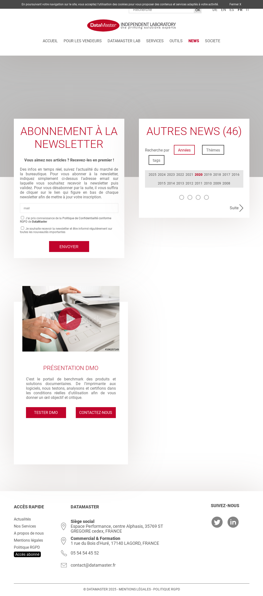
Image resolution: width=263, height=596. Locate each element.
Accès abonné (27, 554)
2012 (189, 183)
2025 (152, 174)
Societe (212, 41)
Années (184, 150)
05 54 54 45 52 (85, 552)
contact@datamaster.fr (93, 565)
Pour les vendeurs (83, 41)
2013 (180, 183)
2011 (199, 183)
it (247, 9)
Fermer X (235, 4)
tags (156, 160)
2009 (217, 183)
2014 (171, 183)
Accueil (50, 41)
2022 (180, 174)
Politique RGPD (27, 547)
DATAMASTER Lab (124, 41)
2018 (217, 174)
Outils (176, 41)
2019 (208, 174)
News (193, 41)
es (231, 9)
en (223, 9)
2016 (235, 174)
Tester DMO (46, 412)
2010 (208, 183)
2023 (171, 174)
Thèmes (213, 150)
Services (155, 41)
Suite (234, 208)
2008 (226, 183)
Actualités (22, 519)
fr (240, 9)
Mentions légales (28, 540)
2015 (162, 183)
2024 (162, 174)
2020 (199, 174)
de (214, 9)
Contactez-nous (95, 412)
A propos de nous (29, 533)
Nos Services (25, 526)
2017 (226, 174)
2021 (189, 174)
